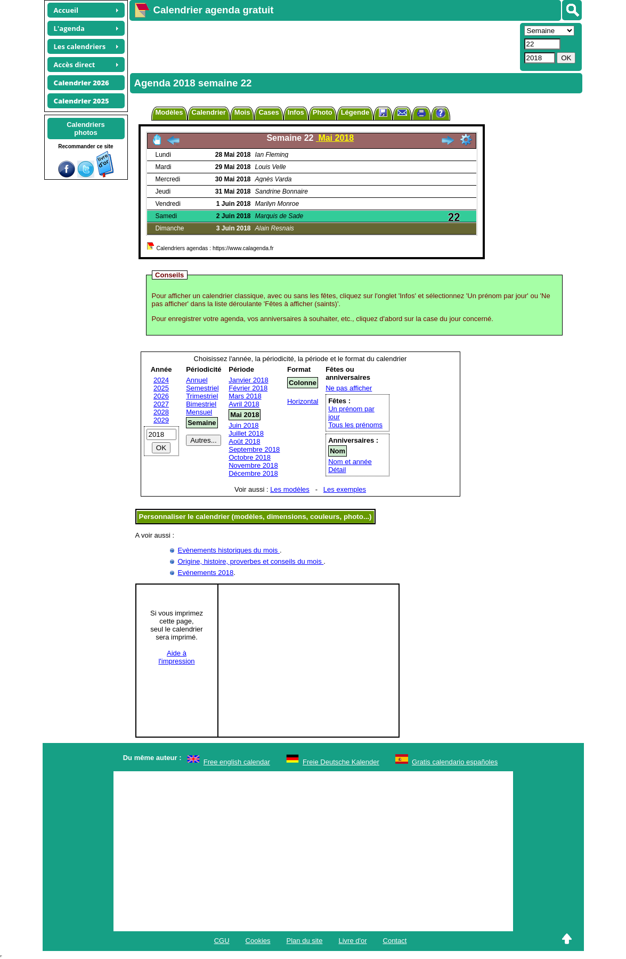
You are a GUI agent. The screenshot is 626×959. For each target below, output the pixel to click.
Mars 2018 (245, 396)
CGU (222, 941)
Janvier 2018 (248, 380)
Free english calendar (237, 762)
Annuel (196, 380)
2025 (161, 388)
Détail (337, 470)
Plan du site (305, 941)
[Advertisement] (323, 46)
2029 (161, 420)
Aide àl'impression (176, 657)
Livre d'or (352, 941)
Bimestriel (201, 404)
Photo (322, 112)
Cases (268, 112)
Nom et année (350, 462)
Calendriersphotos (86, 129)
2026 (161, 396)
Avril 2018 (244, 404)
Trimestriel (202, 396)
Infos (296, 112)
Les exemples (344, 489)
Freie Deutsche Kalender (341, 762)
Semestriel (202, 388)
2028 (161, 412)
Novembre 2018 (253, 465)
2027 (161, 404)
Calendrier (209, 112)
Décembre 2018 (253, 473)
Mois (242, 112)
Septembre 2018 (254, 449)
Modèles (169, 112)
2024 (161, 380)
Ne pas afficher (349, 388)
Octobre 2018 (250, 457)
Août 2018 (244, 441)
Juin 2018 (243, 425)
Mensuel (199, 412)
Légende (355, 112)
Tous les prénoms (355, 425)
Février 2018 (248, 388)
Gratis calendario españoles (455, 762)
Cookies (258, 941)
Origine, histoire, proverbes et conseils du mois (251, 561)
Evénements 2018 (206, 573)
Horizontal (303, 401)
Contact (395, 941)
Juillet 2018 (246, 433)
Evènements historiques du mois (229, 550)
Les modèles (290, 489)
